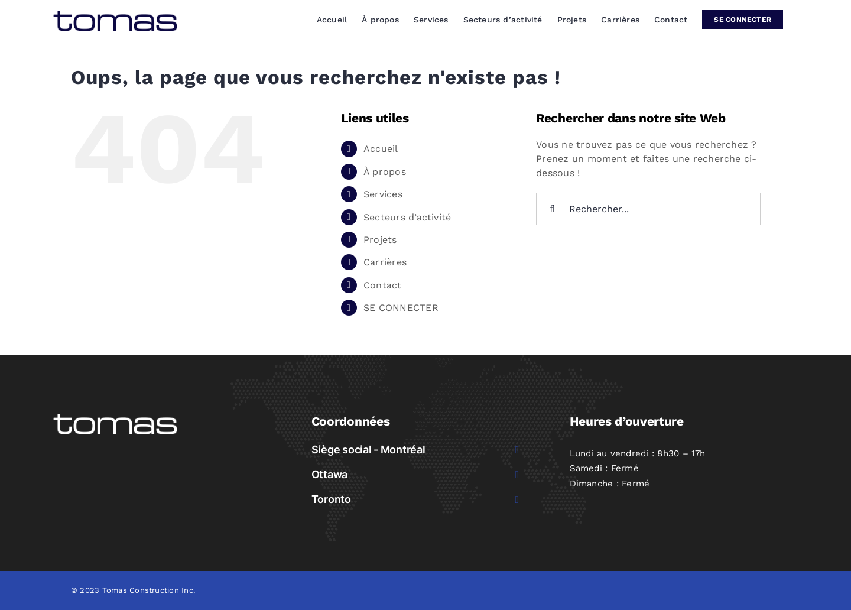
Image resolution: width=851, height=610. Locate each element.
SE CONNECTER (401, 307)
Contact (382, 285)
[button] (416, 449)
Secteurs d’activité (407, 217)
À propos (384, 171)
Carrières (385, 262)
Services (382, 194)
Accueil (380, 148)
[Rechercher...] (648, 209)
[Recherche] (552, 209)
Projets (380, 239)
